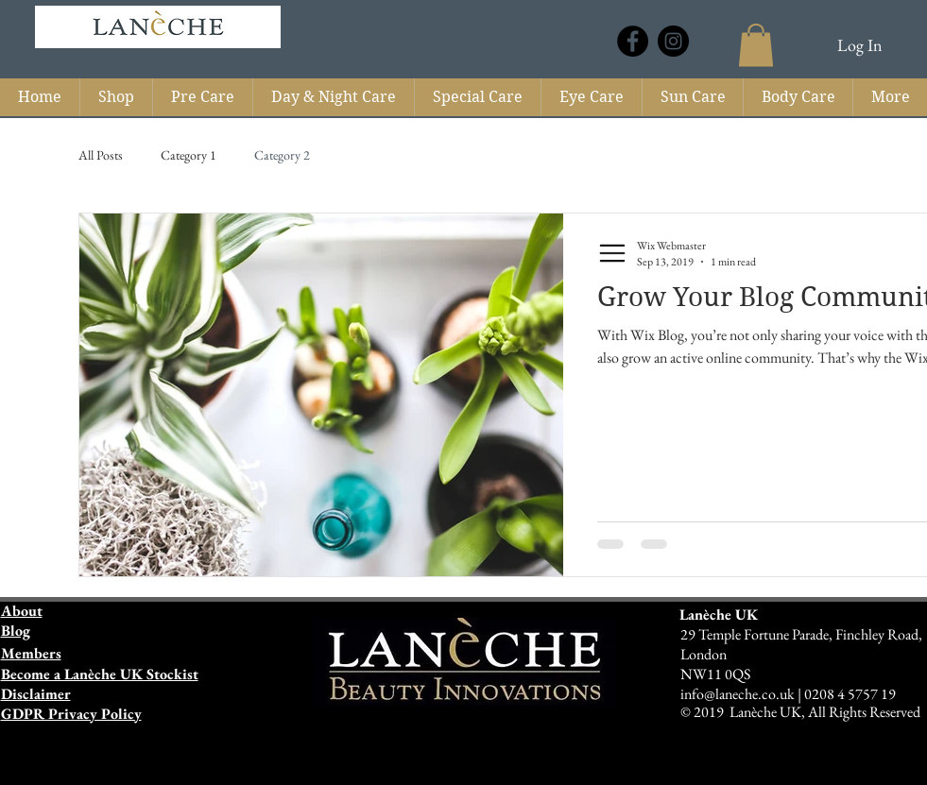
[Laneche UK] (632, 41)
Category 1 (188, 154)
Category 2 (282, 154)
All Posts (100, 154)
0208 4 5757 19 (850, 694)
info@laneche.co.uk (739, 694)
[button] (756, 45)
